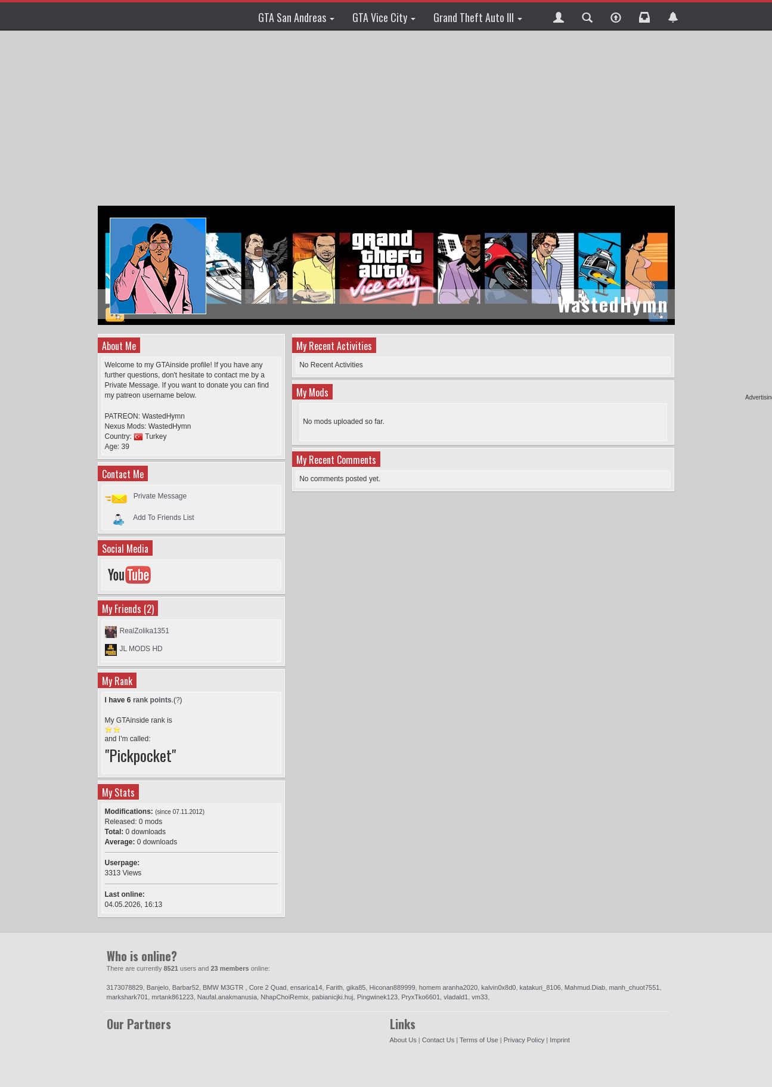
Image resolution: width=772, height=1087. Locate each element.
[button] (558, 16)
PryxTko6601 (420, 997)
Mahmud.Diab (585, 987)
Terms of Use (479, 1039)
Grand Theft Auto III (477, 17)
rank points (152, 700)
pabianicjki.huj (332, 997)
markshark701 (127, 997)
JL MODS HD (141, 649)
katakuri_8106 (540, 987)
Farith (334, 987)
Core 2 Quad (268, 987)
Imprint (560, 1039)
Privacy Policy (524, 1039)
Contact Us (438, 1039)
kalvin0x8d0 (498, 987)
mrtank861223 (172, 997)
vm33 (480, 997)
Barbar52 (185, 987)
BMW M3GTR (224, 987)
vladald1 (456, 997)
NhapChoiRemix (284, 997)
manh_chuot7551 (634, 987)
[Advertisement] (387, 119)
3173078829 (125, 987)
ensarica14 (306, 987)
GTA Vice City (384, 17)
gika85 (355, 987)
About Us (403, 1039)
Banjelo (158, 987)
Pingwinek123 (377, 997)
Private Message (160, 496)
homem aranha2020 (448, 987)
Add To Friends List (163, 517)
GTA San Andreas (296, 17)
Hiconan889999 (393, 987)
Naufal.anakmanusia (227, 997)
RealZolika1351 (144, 631)
